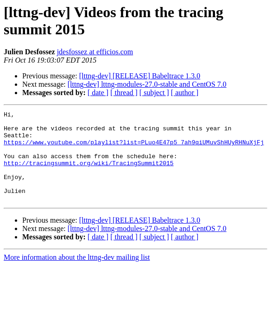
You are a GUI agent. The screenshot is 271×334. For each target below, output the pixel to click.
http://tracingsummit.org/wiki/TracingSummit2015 (89, 174)
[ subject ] (154, 92)
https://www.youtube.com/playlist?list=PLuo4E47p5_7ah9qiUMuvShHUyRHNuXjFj (134, 149)
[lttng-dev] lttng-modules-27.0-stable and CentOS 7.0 (147, 84)
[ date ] (98, 92)
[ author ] (185, 92)
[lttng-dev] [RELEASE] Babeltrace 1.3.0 (140, 76)
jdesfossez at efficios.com (95, 52)
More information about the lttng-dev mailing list (77, 275)
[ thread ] (124, 92)
